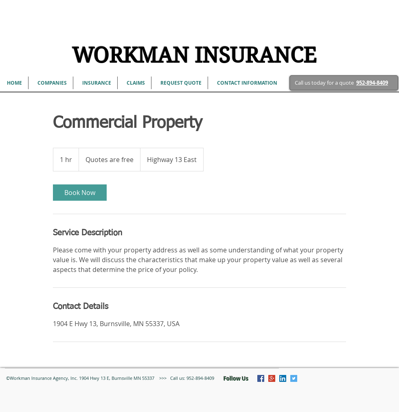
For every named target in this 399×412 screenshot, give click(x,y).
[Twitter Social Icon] (293, 378)
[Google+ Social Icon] (271, 378)
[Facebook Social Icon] (260, 378)
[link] (80, 192)
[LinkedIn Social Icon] (282, 378)
